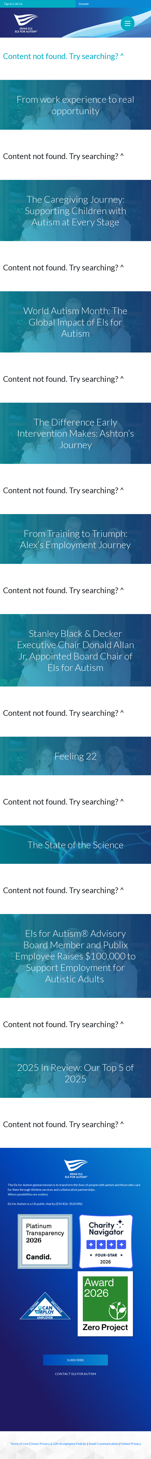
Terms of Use (19, 1443)
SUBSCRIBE (75, 1360)
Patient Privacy (130, 1443)
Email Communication (103, 1443)
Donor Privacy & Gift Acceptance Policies (58, 1443)
